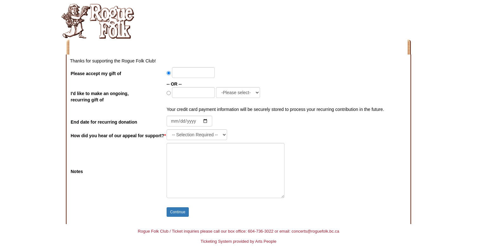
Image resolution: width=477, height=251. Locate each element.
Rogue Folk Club (153, 231)
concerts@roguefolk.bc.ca (315, 231)
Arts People (266, 241)
